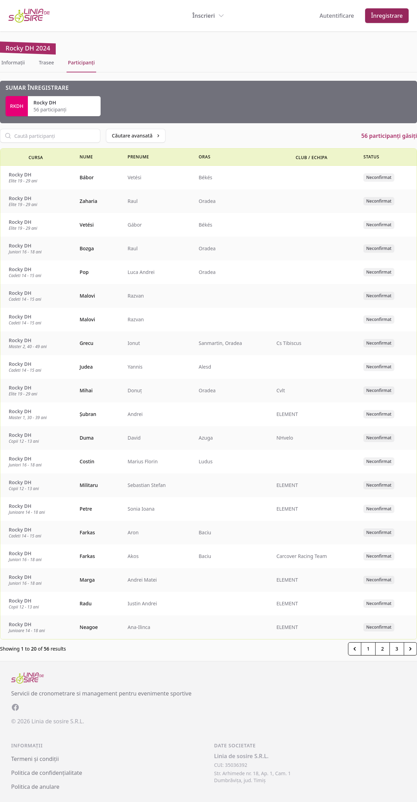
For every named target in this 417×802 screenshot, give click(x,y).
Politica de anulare (35, 787)
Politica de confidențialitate (46, 773)
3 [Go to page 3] (396, 648)
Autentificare (336, 15)
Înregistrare (387, 15)
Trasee (46, 62)
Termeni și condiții (35, 759)
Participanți (81, 62)
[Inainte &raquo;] (410, 648)
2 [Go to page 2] (382, 648)
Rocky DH (44, 102)
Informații (13, 62)
